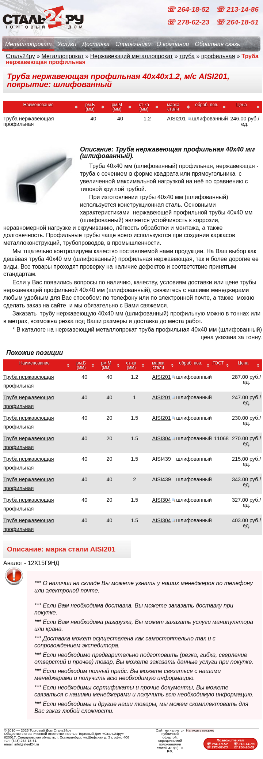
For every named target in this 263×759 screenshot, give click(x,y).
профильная (218, 56)
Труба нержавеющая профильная (28, 381)
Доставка (96, 44)
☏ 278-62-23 (189, 22)
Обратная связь (217, 44)
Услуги (66, 44)
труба (187, 56)
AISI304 (161, 438)
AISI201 (176, 118)
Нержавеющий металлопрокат (131, 56)
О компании (173, 44)
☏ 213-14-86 (237, 9)
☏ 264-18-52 (189, 9)
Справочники (133, 44)
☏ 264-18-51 (237, 22)
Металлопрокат (28, 44)
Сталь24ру (20, 56)
